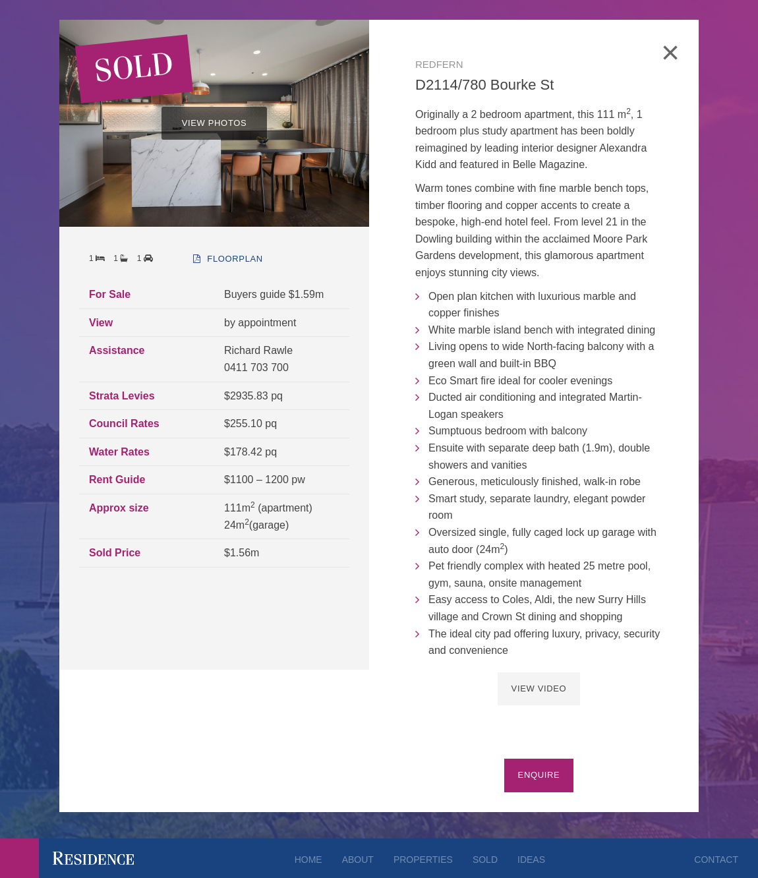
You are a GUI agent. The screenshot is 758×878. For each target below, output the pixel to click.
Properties (423, 859)
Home (308, 859)
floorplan (228, 259)
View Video (539, 688)
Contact (716, 859)
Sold (485, 859)
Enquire (539, 775)
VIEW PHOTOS (214, 123)
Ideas (531, 859)
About (358, 859)
